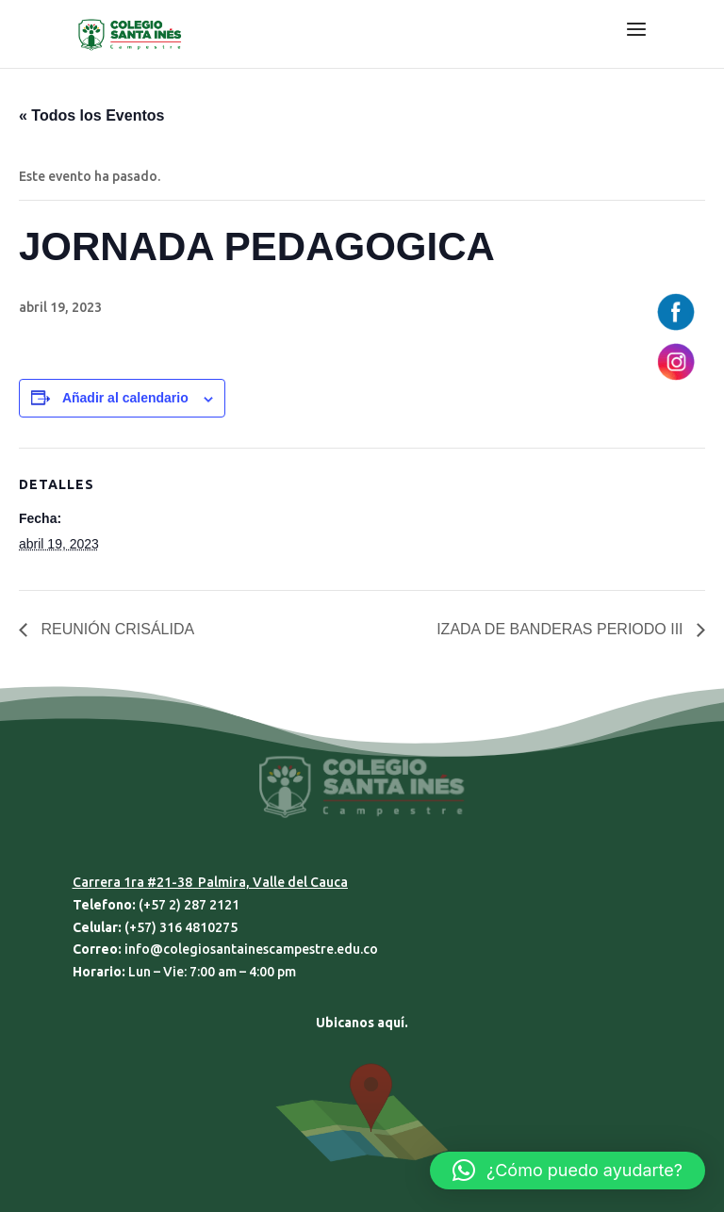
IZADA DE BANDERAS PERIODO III (561, 629)
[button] (567, 1170)
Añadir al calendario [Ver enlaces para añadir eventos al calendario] (125, 397)
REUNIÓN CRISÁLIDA (115, 629)
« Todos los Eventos (91, 115)
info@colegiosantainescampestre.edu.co (251, 949)
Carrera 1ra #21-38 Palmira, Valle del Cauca (210, 882)
